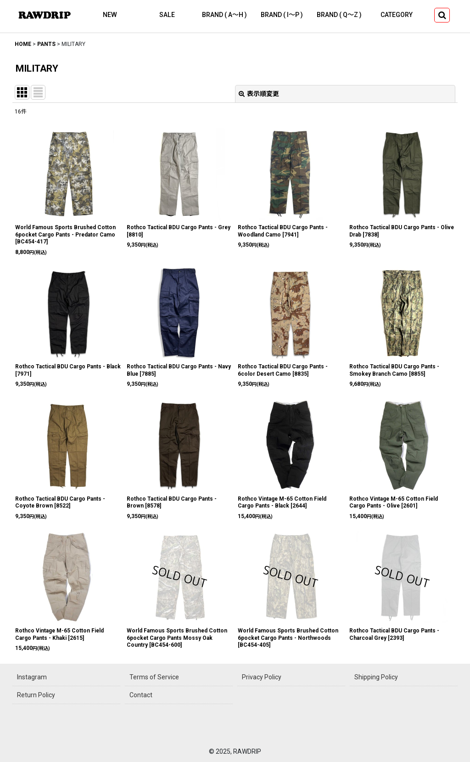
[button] (442, 15)
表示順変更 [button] (259, 93)
